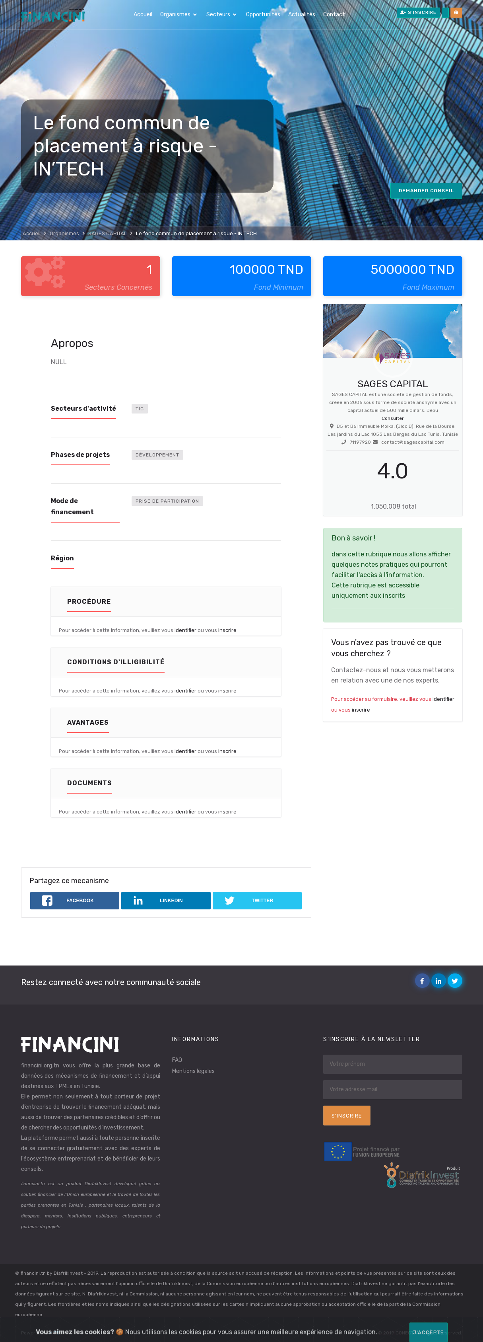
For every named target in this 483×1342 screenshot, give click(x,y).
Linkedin (440, 981)
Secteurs (218, 14)
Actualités (301, 14)
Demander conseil (426, 190)
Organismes (175, 14)
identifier (185, 630)
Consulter (393, 418)
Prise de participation (167, 501)
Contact (334, 14)
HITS (54, 1333)
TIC (140, 409)
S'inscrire (418, 12)
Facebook (424, 981)
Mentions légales (193, 1071)
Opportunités (263, 14)
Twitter (456, 981)
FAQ (177, 1060)
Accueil (143, 14)
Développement (157, 455)
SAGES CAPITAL (107, 233)
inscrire (227, 630)
